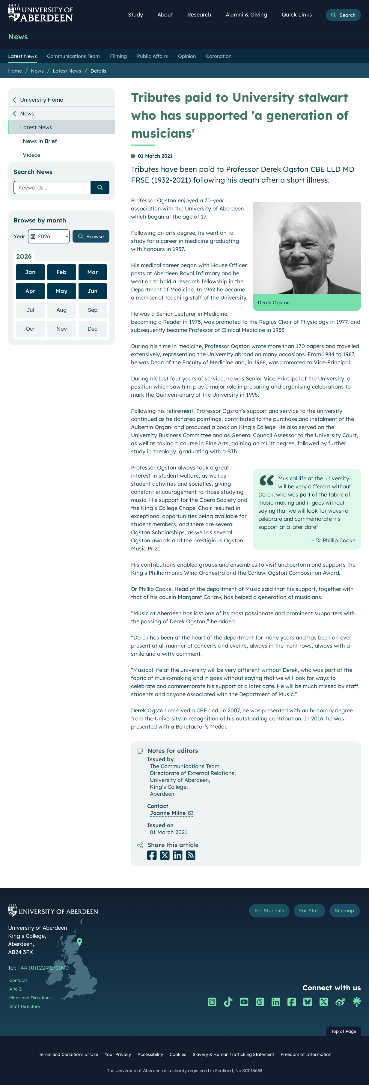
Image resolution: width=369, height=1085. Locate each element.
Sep (97, 310)
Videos (31, 155)
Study (139, 14)
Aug (66, 310)
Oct (35, 328)
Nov (66, 328)
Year (19, 236)
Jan (30, 272)
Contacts (18, 980)
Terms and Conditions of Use (68, 1055)
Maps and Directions (30, 998)
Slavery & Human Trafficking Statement (233, 1055)
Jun (92, 291)
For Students (260, 911)
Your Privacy (118, 1055)
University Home (41, 100)
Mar (92, 272)
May (61, 291)
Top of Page (343, 1031)
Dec (97, 328)
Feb (61, 272)
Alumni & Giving (250, 14)
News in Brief (40, 141)
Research (202, 14)
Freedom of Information (306, 1055)
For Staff (304, 911)
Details (98, 71)
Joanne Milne (168, 813)
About (168, 14)
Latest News (67, 71)
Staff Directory (24, 1006)
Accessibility (150, 1055)
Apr (30, 291)
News (18, 36)
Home (15, 71)
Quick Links (300, 14)
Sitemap (343, 911)
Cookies (178, 1055)
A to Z (15, 989)
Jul (36, 310)
